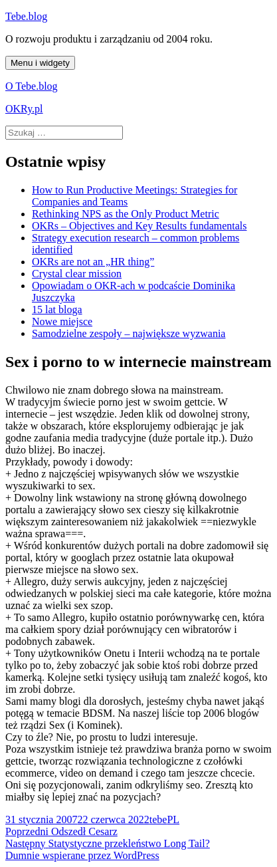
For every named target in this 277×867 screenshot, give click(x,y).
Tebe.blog (26, 16)
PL (173, 819)
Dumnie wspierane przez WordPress (82, 855)
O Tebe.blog (31, 86)
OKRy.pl (24, 108)
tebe (158, 819)
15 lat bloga (57, 309)
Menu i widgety (40, 63)
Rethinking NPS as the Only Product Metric (125, 213)
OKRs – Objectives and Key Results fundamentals (139, 225)
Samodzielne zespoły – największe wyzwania (128, 333)
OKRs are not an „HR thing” (93, 261)
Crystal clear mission (77, 273)
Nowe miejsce (62, 321)
